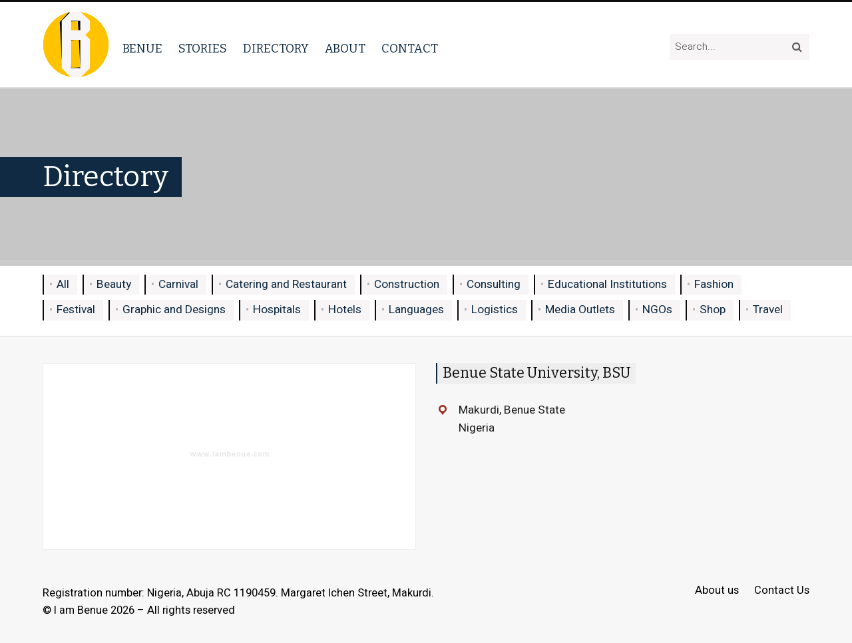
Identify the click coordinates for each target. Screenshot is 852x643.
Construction (406, 284)
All (63, 284)
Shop (713, 309)
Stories (202, 48)
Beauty (114, 284)
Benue (142, 48)
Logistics (494, 309)
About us (717, 590)
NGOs (657, 309)
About (345, 48)
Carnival (178, 284)
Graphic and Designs (174, 309)
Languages (416, 309)
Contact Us (781, 590)
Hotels (344, 309)
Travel (768, 309)
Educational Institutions (607, 284)
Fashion (714, 284)
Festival (76, 309)
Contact (409, 48)
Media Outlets (580, 309)
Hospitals (277, 309)
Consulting (494, 284)
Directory (276, 48)
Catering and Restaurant (286, 284)
